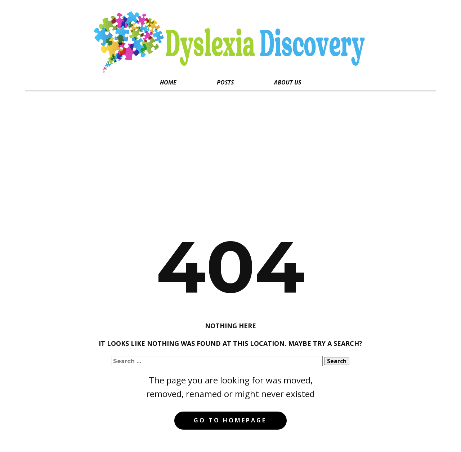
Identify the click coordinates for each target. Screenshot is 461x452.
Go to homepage (230, 420)
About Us (287, 82)
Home (168, 82)
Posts (225, 82)
